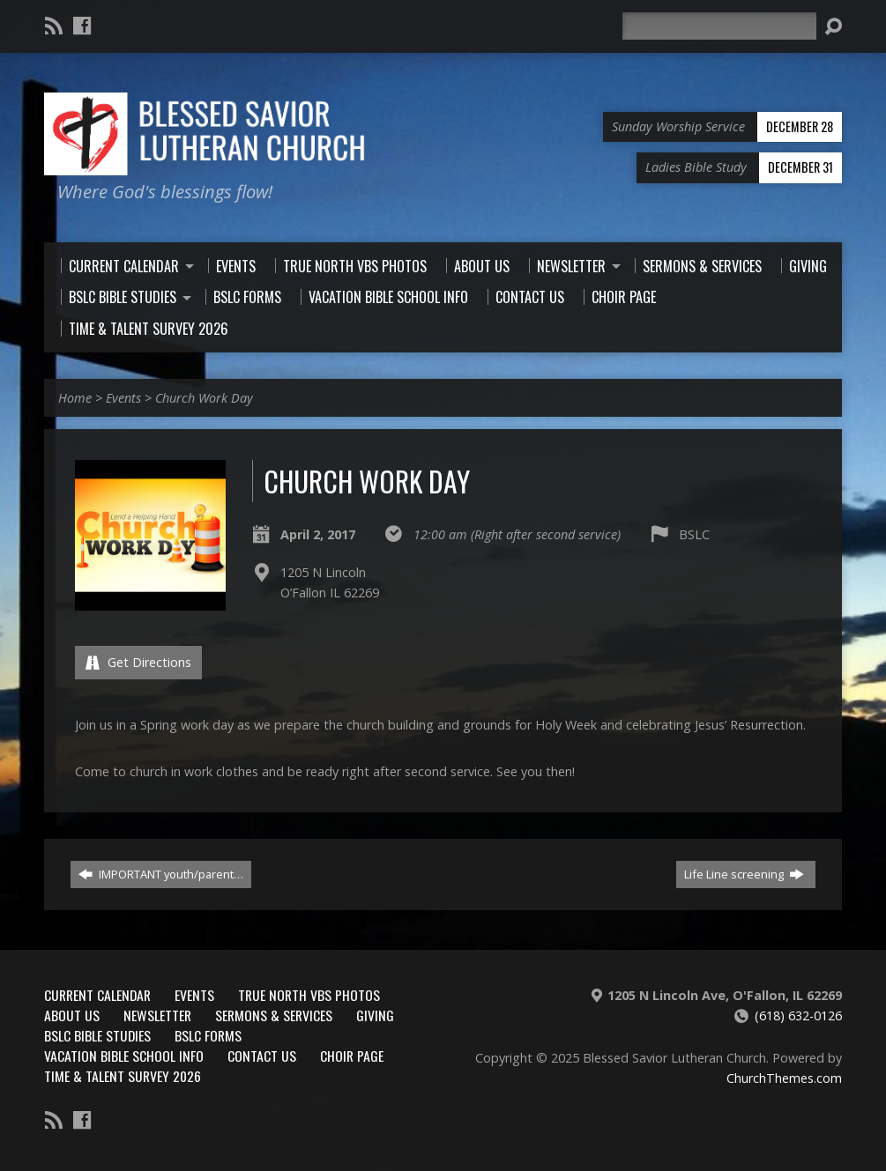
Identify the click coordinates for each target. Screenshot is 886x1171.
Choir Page (351, 1055)
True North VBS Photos (309, 994)
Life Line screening (744, 874)
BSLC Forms (208, 1035)
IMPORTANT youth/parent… (160, 874)
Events (123, 397)
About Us (72, 1015)
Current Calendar (97, 994)
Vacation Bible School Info (124, 1055)
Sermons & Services (273, 1015)
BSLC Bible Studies (97, 1035)
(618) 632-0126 (798, 1015)
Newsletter (157, 1015)
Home (75, 397)
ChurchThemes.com (784, 1078)
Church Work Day (204, 397)
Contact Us (261, 1055)
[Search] (719, 26)
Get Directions (138, 662)
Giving (375, 1015)
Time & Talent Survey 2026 (122, 1075)
